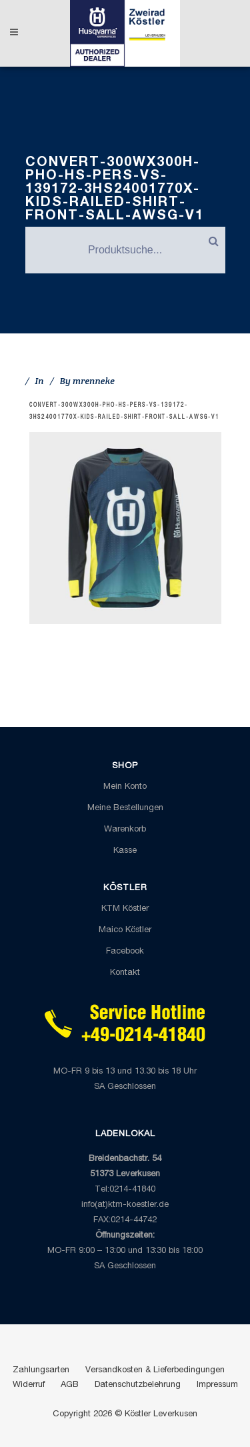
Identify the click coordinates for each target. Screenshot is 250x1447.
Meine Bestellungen (125, 808)
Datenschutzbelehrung (138, 1385)
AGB (70, 1385)
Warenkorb (125, 830)
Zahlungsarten (41, 1370)
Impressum (217, 1385)
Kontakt (125, 973)
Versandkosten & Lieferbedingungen (155, 1370)
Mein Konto (125, 787)
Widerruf (29, 1385)
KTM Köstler (125, 909)
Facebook (125, 952)
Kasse (125, 851)
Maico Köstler (125, 930)
